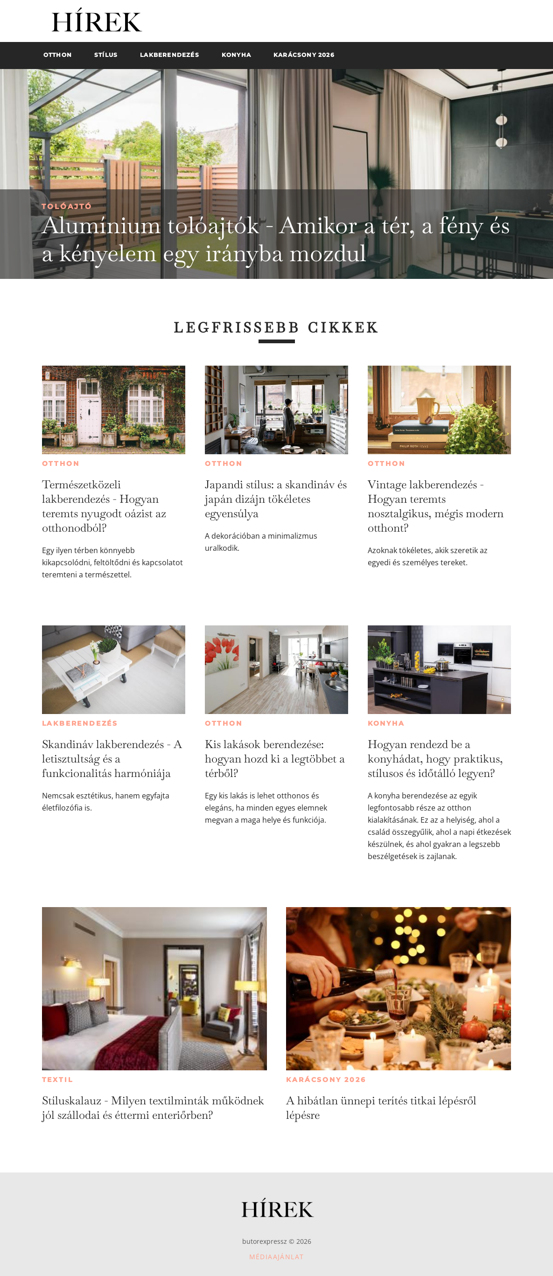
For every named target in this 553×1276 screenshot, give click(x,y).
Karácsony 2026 (326, 1079)
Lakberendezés (80, 723)
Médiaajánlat (276, 1256)
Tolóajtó (67, 206)
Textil (57, 1079)
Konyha (386, 723)
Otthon (61, 463)
